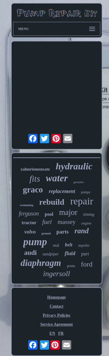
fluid (70, 253)
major (68, 212)
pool (49, 214)
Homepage (56, 297)
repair (81, 201)
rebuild (52, 201)
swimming (26, 205)
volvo (30, 232)
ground (46, 233)
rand (81, 231)
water (57, 178)
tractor (29, 222)
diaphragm (41, 263)
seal (56, 245)
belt (68, 245)
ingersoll (56, 273)
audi (30, 252)
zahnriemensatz (35, 169)
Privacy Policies (56, 315)
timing (88, 214)
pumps (85, 192)
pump (35, 242)
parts (62, 232)
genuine (79, 182)
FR (61, 333)
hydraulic (74, 166)
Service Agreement (56, 324)
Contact (56, 306)
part (85, 253)
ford (86, 264)
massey (67, 221)
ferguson (29, 213)
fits (34, 178)
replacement (62, 191)
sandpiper (50, 254)
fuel (47, 221)
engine (86, 223)
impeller (84, 245)
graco (33, 189)
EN (52, 333)
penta (71, 266)
